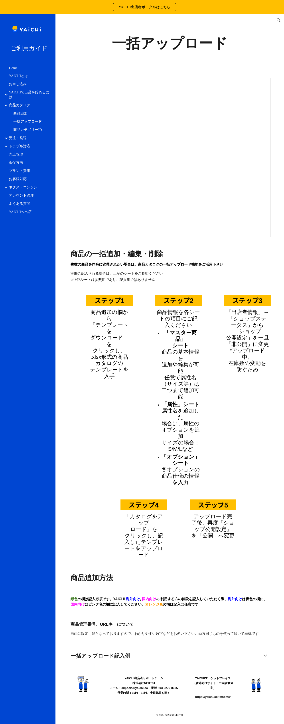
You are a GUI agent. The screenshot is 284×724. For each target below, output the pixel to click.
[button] (278, 20)
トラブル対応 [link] (19, 146)
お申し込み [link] (18, 84)
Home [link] (13, 68)
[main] (169, 43)
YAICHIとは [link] (18, 76)
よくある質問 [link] (19, 203)
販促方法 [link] (16, 162)
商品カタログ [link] (19, 105)
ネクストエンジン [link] (23, 187)
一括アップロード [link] (27, 121)
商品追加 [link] (20, 113)
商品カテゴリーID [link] (27, 130)
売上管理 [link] (16, 154)
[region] (142, 7)
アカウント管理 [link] (21, 195)
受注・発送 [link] (18, 138)
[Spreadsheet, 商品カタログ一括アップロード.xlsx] (170, 157)
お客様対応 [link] (18, 179)
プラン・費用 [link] (19, 171)
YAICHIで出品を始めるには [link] (29, 94)
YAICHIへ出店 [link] (20, 212)
